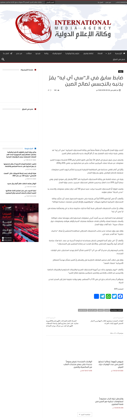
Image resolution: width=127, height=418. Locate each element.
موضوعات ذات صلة (116, 333)
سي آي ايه (92, 310)
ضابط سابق (82, 310)
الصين (107, 310)
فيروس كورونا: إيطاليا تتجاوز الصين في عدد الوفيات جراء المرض (113, 361)
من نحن (108, 2)
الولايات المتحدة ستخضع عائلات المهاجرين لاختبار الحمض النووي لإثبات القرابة (105, 320)
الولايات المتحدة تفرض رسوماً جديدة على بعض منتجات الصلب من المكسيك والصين (86, 362)
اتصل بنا (100, 2)
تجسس (100, 310)
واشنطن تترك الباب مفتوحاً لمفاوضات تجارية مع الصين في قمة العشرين (58, 361)
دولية (120, 71)
